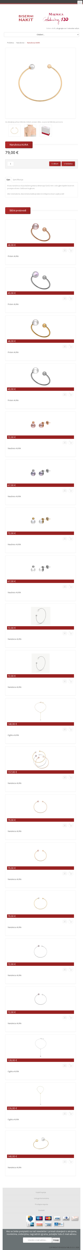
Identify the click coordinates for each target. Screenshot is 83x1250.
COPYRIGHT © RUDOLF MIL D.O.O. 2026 (64, 1247)
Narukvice (20, 43)
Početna (10, 43)
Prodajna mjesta (41, 1204)
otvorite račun (73, 28)
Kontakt (41, 1210)
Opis (8, 179)
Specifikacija (18, 179)
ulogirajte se (61, 28)
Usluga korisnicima (41, 1198)
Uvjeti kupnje (41, 1192)
